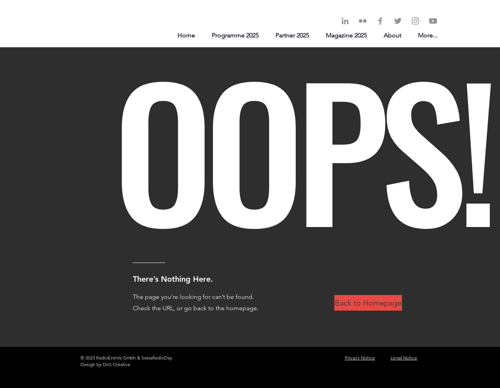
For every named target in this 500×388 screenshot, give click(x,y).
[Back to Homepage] (368, 303)
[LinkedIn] (345, 21)
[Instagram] (415, 21)
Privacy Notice (360, 358)
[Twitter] (398, 21)
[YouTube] (433, 21)
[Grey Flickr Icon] (363, 21)
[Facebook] (380, 21)
